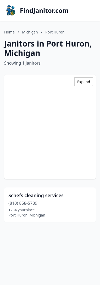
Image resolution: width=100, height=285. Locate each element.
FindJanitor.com (44, 10)
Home (9, 32)
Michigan (30, 32)
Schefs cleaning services (36, 195)
